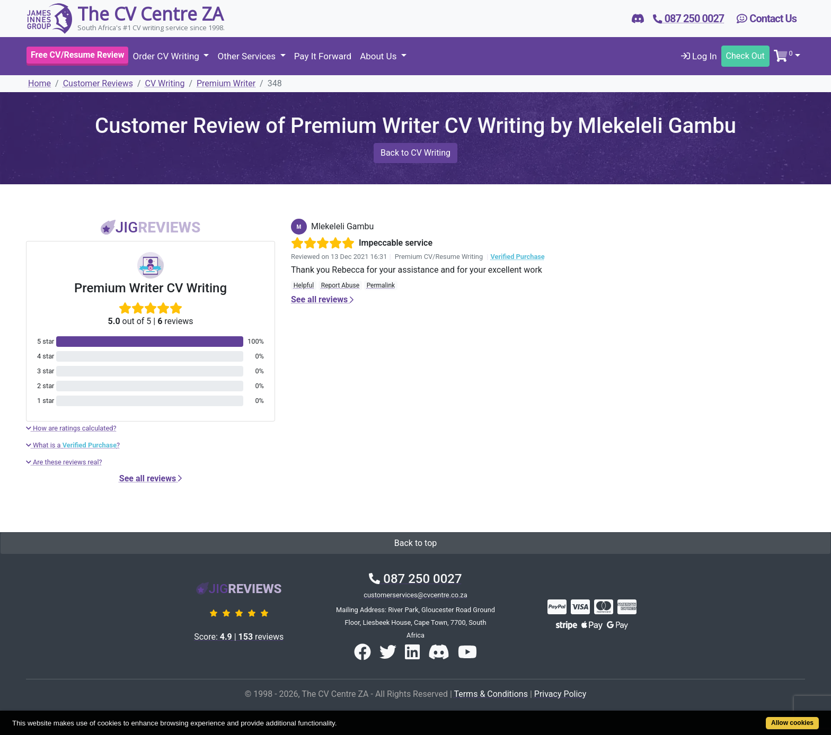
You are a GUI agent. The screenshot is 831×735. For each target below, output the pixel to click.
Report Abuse (340, 285)
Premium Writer (226, 83)
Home (39, 83)
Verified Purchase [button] (517, 257)
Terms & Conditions (491, 694)
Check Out (745, 56)
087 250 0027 (415, 578)
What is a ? (73, 445)
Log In (699, 56)
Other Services (247, 56)
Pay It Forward (322, 56)
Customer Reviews (98, 83)
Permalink (381, 285)
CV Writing (165, 83)
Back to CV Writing (415, 153)
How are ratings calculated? (71, 428)
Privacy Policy (560, 694)
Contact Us (767, 18)
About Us (379, 56)
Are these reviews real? (64, 462)
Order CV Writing (166, 56)
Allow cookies (792, 723)
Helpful (304, 285)
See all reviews (150, 478)
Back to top (415, 543)
